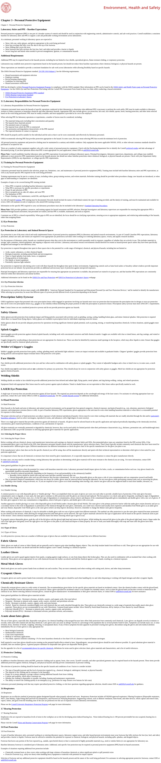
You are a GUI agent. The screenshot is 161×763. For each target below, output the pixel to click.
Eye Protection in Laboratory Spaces (18, 97)
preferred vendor (132, 148)
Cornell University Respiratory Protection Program (29, 704)
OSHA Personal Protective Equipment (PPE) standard (24, 93)
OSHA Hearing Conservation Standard (19, 95)
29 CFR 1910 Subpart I (47, 71)
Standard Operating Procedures (96, 206)
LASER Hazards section (70, 396)
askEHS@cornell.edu (91, 150)
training (18, 200)
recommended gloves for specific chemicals (37, 648)
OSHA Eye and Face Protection (43, 277)
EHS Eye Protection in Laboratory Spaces (74, 277)
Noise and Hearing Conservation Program (33, 723)
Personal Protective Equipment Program (36, 87)
